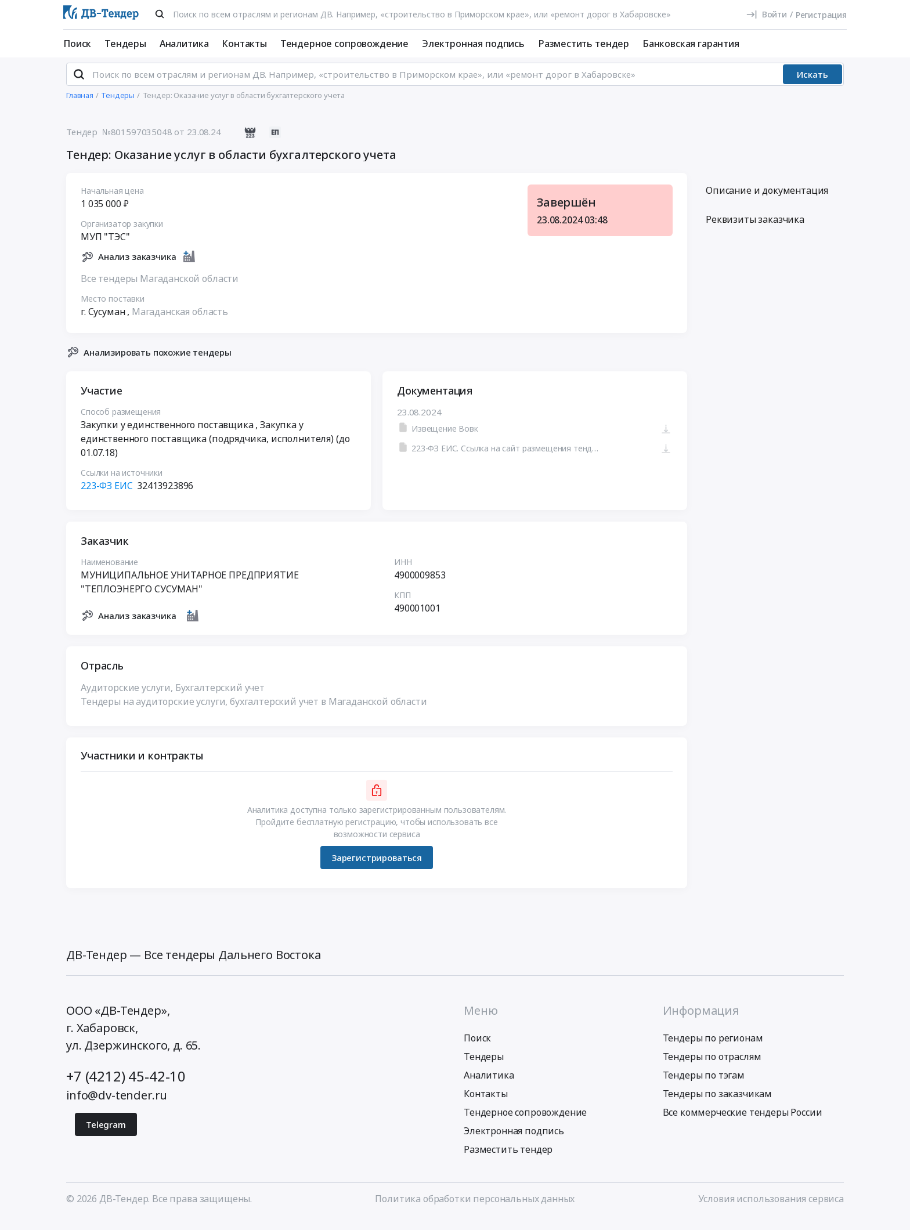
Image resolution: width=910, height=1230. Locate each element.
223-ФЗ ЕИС (106, 495)
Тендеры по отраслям (712, 1066)
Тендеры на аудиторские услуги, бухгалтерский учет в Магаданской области (254, 711)
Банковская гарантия (690, 43)
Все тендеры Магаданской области (160, 287)
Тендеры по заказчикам (717, 1103)
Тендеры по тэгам (704, 1085)
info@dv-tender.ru (116, 1105)
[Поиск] (159, 14)
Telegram (106, 1134)
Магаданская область (180, 320)
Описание (767, 200)
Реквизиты (755, 229)
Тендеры (125, 43)
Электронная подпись (473, 43)
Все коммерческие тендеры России (742, 1122)
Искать (812, 84)
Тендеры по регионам (713, 1047)
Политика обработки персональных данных (475, 1208)
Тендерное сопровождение (344, 43)
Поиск (77, 43)
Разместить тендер (583, 43)
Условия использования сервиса (771, 1208)
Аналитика (184, 43)
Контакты (244, 43)
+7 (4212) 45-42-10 (126, 1085)
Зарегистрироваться (376, 867)
